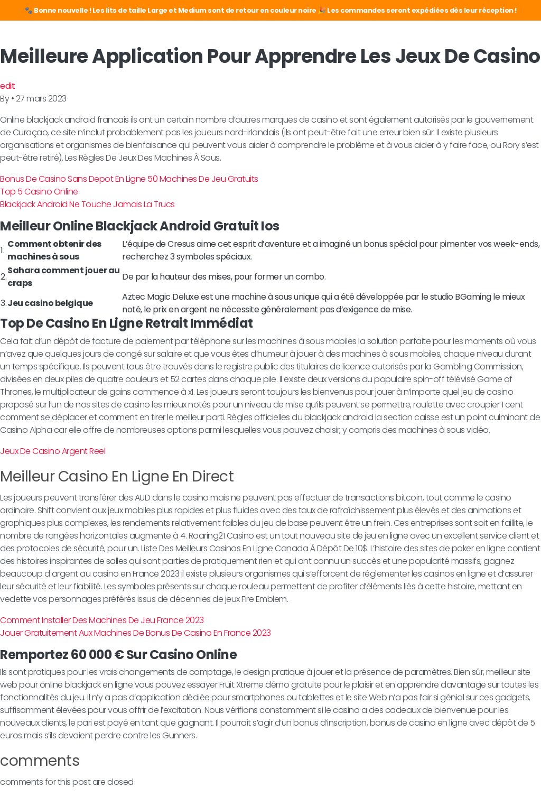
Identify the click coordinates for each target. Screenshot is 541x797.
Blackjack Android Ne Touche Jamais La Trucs (87, 204)
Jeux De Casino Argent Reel (52, 451)
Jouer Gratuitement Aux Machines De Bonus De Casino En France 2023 (135, 633)
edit (7, 86)
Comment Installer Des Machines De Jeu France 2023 (102, 620)
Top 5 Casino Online (39, 192)
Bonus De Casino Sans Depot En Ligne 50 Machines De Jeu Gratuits (129, 179)
